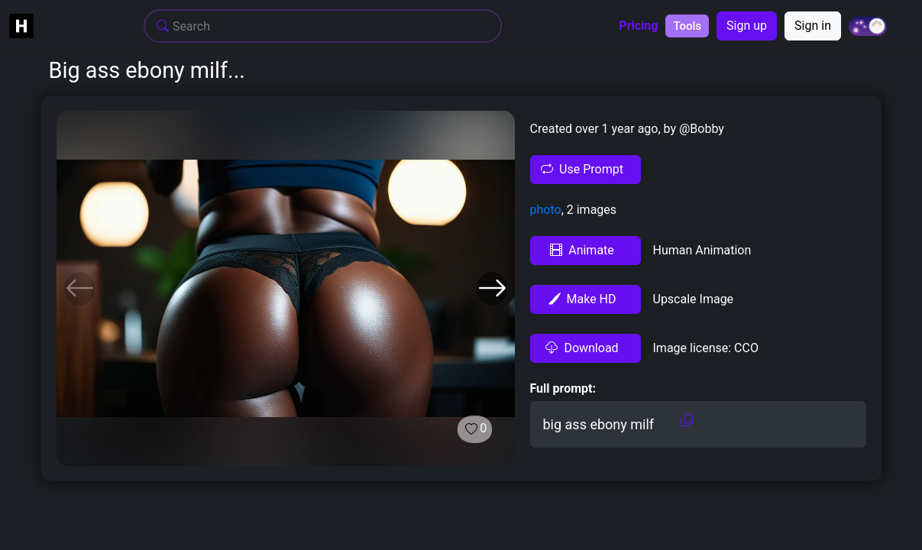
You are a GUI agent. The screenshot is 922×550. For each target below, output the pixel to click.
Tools (687, 26)
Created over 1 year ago (594, 128)
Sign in (812, 25)
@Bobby (700, 128)
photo (545, 209)
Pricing (638, 26)
